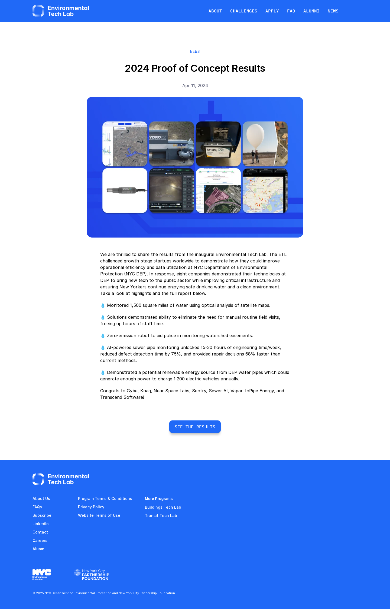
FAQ (36, 507)
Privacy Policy (91, 507)
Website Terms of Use (99, 515)
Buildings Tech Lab (163, 507)
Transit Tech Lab (161, 515)
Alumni (39, 549)
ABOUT (215, 11)
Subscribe (41, 515)
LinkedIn (40, 523)
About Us (41, 498)
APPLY (272, 11)
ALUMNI (311, 11)
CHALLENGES (243, 11)
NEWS (333, 11)
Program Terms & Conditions (105, 498)
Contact (40, 532)
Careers (39, 540)
